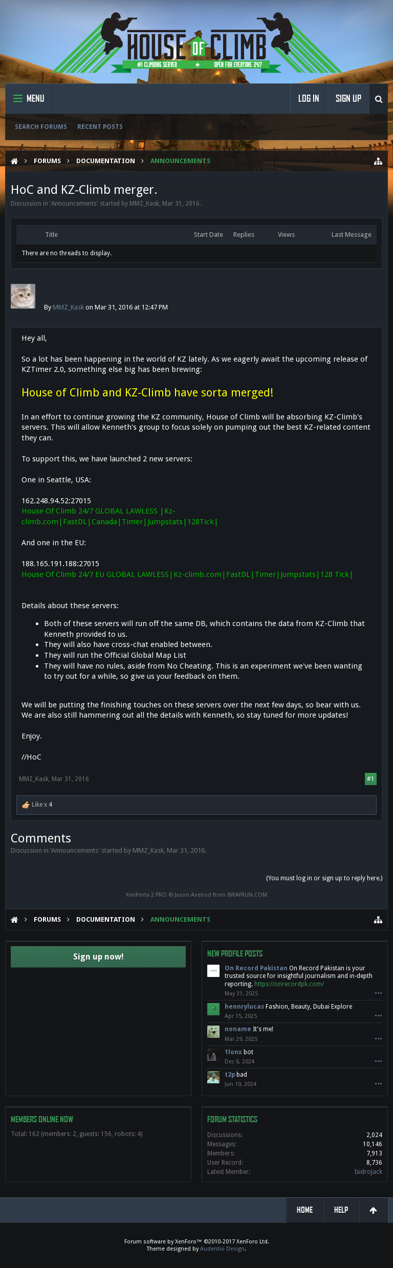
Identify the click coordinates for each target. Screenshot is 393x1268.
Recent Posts (100, 126)
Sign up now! (98, 957)
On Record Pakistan (256, 968)
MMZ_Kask (144, 203)
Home (305, 1210)
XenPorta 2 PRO (146, 895)
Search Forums (41, 126)
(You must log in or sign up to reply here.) (324, 878)
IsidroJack (368, 1171)
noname (238, 1029)
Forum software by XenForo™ (196, 1241)
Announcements (74, 203)
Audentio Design (222, 1248)
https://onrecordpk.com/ (289, 984)
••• (378, 993)
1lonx (233, 1052)
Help (341, 1210)
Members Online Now (42, 1119)
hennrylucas (244, 1006)
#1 (371, 779)
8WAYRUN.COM (247, 895)
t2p (230, 1074)
